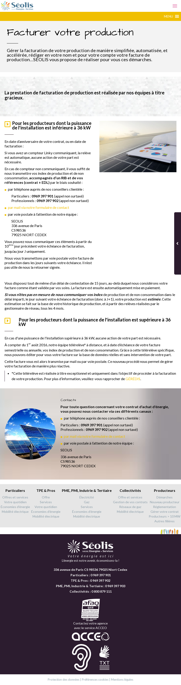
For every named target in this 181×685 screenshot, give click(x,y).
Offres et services (15, 497)
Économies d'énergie (15, 507)
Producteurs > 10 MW (164, 516)
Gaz (86, 502)
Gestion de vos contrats (130, 502)
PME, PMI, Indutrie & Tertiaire (87, 490)
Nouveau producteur (164, 502)
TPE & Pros (45, 490)
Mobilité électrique (15, 511)
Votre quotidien (15, 502)
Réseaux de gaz (130, 507)
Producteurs (164, 490)
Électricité (86, 497)
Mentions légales (122, 679)
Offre (46, 497)
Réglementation (164, 507)
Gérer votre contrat (165, 511)
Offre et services (130, 497)
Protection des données (63, 679)
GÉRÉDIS (133, 379)
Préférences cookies (95, 679)
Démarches (164, 497)
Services (46, 502)
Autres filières (164, 521)
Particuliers (15, 490)
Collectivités (130, 490)
